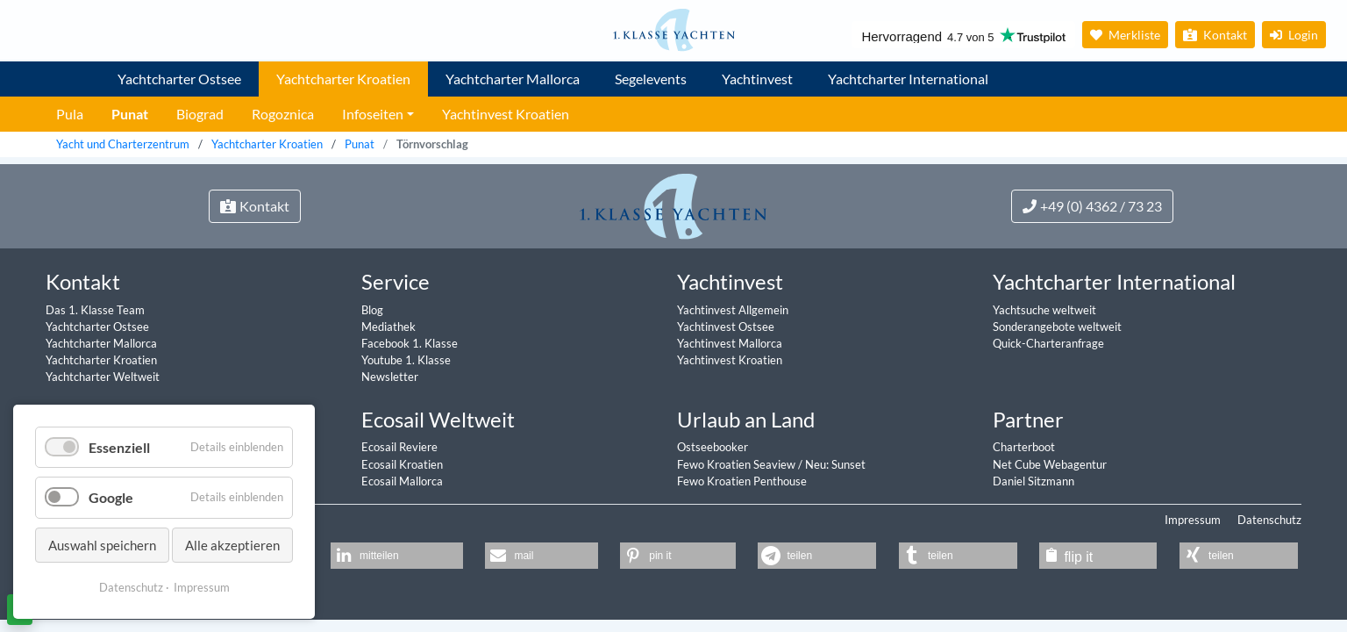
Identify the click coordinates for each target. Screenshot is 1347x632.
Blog (372, 310)
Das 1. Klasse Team (95, 310)
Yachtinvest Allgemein (732, 310)
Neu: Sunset (835, 464)
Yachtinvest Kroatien (729, 360)
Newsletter (389, 377)
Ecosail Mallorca (402, 481)
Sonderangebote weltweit (1057, 327)
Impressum (1193, 520)
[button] (397, 555)
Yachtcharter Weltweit (103, 377)
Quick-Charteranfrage (1048, 343)
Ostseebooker (712, 447)
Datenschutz (1269, 520)
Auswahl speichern (102, 545)
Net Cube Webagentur (1050, 464)
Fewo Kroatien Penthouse (742, 481)
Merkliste (1125, 34)
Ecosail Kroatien (402, 464)
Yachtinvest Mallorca (729, 343)
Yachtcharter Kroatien (343, 78)
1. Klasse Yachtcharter (66, 72)
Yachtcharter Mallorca (512, 78)
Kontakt (1215, 34)
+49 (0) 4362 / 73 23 (1092, 206)
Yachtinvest (757, 78)
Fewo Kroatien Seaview (737, 464)
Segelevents (651, 78)
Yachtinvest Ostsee (725, 327)
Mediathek (388, 327)
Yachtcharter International (908, 78)
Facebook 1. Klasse (409, 343)
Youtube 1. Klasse (406, 360)
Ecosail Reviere (399, 447)
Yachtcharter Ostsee (179, 78)
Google (111, 497)
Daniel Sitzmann (1033, 481)
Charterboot (1024, 447)
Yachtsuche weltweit (1044, 310)
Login (1294, 34)
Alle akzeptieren (232, 545)
